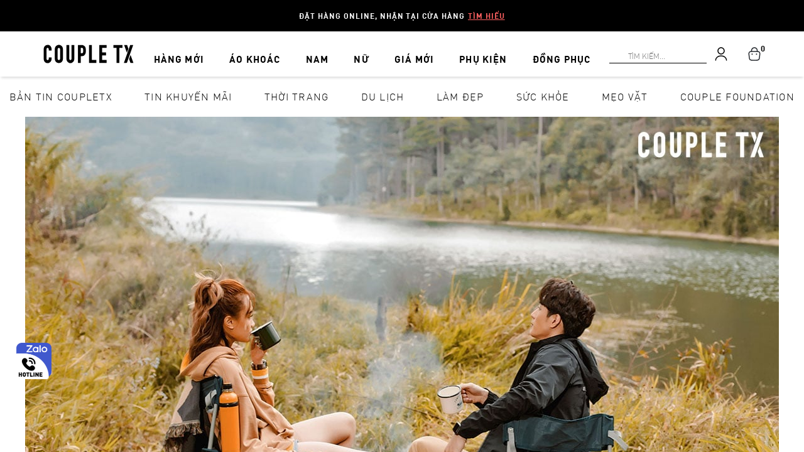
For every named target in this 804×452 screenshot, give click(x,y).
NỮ (354, 51)
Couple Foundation (737, 96)
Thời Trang (296, 96)
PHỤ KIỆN (460, 51)
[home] (88, 52)
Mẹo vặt (625, 96)
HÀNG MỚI (195, 51)
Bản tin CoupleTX (60, 96)
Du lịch (383, 96)
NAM (319, 51)
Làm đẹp (460, 96)
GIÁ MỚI (398, 51)
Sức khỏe (543, 96)
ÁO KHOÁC (264, 51)
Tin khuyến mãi (188, 96)
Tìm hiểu (486, 16)
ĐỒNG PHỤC (532, 51)
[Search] (7, 7)
